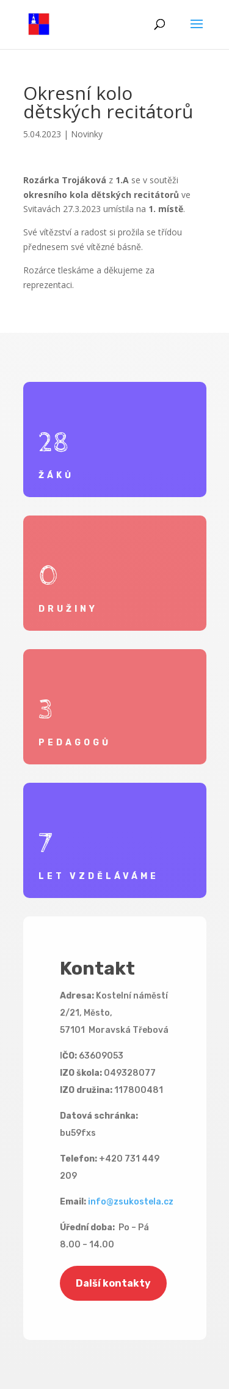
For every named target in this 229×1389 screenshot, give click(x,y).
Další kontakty (113, 1283)
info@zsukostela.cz (130, 1202)
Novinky (87, 134)
